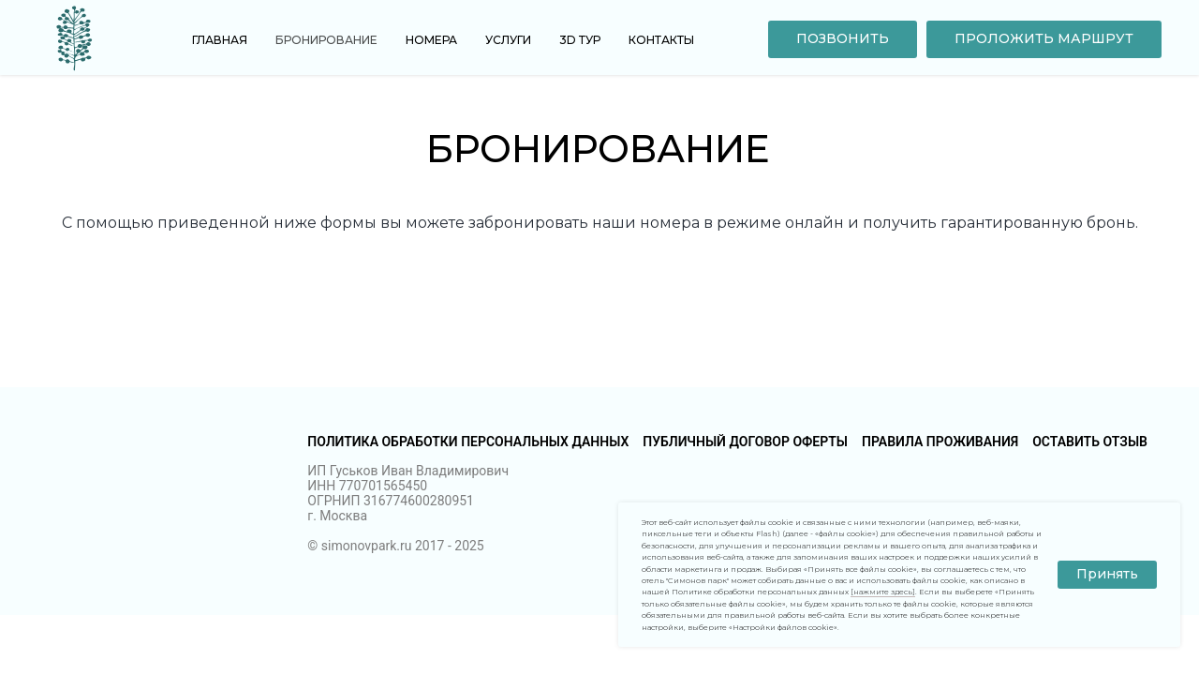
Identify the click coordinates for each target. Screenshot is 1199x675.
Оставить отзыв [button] (1089, 441)
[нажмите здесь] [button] (883, 591)
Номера (431, 40)
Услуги (508, 40)
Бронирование (326, 40)
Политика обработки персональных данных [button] (468, 441)
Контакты (661, 40)
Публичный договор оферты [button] (745, 441)
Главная (219, 40)
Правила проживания (940, 441)
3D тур (579, 40)
